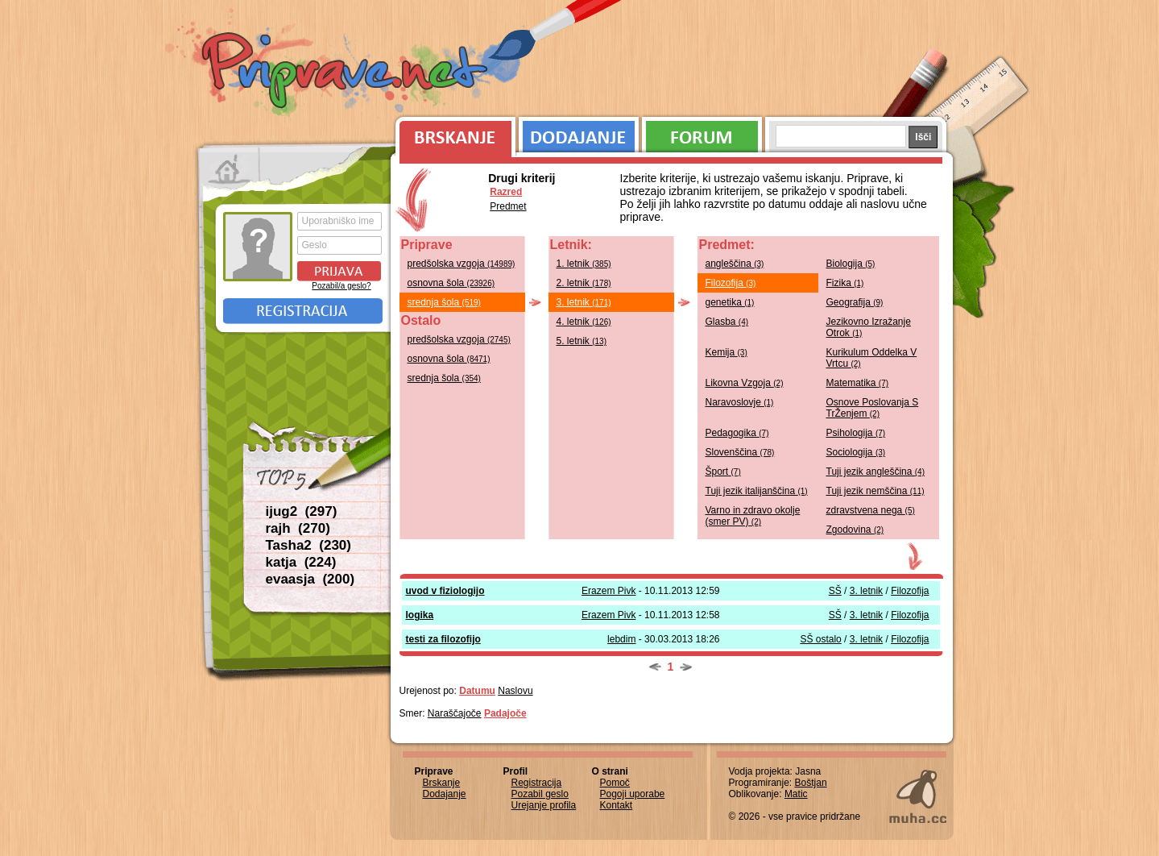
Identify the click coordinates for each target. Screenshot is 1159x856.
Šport (723, 471)
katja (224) (301, 562)
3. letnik (584, 302)
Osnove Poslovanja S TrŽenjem (872, 408)
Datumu (477, 690)
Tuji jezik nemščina (875, 491)
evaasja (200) (310, 579)
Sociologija (856, 452)
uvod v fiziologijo (445, 590)
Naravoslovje (740, 402)
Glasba (727, 321)
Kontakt (616, 805)
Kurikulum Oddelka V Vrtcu (871, 358)
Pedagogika (737, 432)
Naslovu (515, 690)
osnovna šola (451, 283)
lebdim (621, 639)
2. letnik (584, 283)
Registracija (303, 311)
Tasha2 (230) (308, 545)
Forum (702, 133)
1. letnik (584, 263)
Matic (796, 794)
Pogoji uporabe (632, 794)
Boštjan (811, 782)
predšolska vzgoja (461, 263)
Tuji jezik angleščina (875, 471)
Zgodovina (855, 529)
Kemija (726, 352)
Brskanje (452, 133)
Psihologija (856, 432)
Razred (506, 191)
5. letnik (582, 341)
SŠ (835, 590)
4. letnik (584, 321)
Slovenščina (740, 452)
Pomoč (615, 782)
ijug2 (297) (301, 511)
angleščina (735, 263)
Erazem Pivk (608, 590)
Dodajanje (578, 133)
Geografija (855, 302)
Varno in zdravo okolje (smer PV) (753, 516)
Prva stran (229, 169)
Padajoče (505, 713)
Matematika (857, 383)
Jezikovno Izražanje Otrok (868, 327)
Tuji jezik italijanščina (757, 491)
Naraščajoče (455, 713)
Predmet (508, 206)
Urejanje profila (544, 805)
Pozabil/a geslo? (341, 285)
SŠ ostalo (820, 639)
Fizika (845, 283)
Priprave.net (346, 72)
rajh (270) (298, 528)
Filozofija (731, 283)
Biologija (850, 263)
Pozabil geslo (540, 794)
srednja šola (444, 302)
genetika (730, 302)
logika (420, 615)
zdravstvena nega (870, 510)
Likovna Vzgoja (745, 383)
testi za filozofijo (443, 639)
